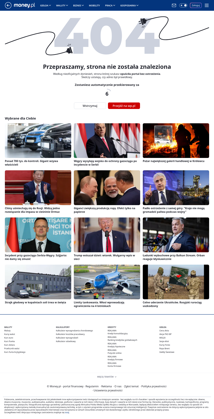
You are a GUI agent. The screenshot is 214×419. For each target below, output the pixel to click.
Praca (109, 5)
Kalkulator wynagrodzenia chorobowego (74, 330)
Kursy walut (9, 334)
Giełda (44, 5)
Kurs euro (8, 337)
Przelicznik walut (11, 348)
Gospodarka (128, 5)
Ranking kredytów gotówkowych (122, 340)
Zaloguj (196, 5)
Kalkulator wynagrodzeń (67, 337)
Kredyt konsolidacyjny (118, 333)
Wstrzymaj (90, 106)
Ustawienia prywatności (107, 390)
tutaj (67, 412)
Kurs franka (9, 341)
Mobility (94, 5)
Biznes (77, 5)
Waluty (60, 5)
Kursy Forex (164, 345)
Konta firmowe (114, 366)
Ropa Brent (164, 348)
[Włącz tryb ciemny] (183, 5)
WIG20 (162, 337)
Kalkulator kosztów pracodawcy (70, 334)
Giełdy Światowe (166, 352)
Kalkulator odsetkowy (66, 341)
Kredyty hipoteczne (116, 346)
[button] (206, 5)
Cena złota (164, 330)
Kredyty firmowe (115, 359)
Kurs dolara (9, 345)
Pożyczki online (114, 353)
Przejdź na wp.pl (124, 106)
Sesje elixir (164, 341)
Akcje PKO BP (165, 334)
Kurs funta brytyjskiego (14, 352)
